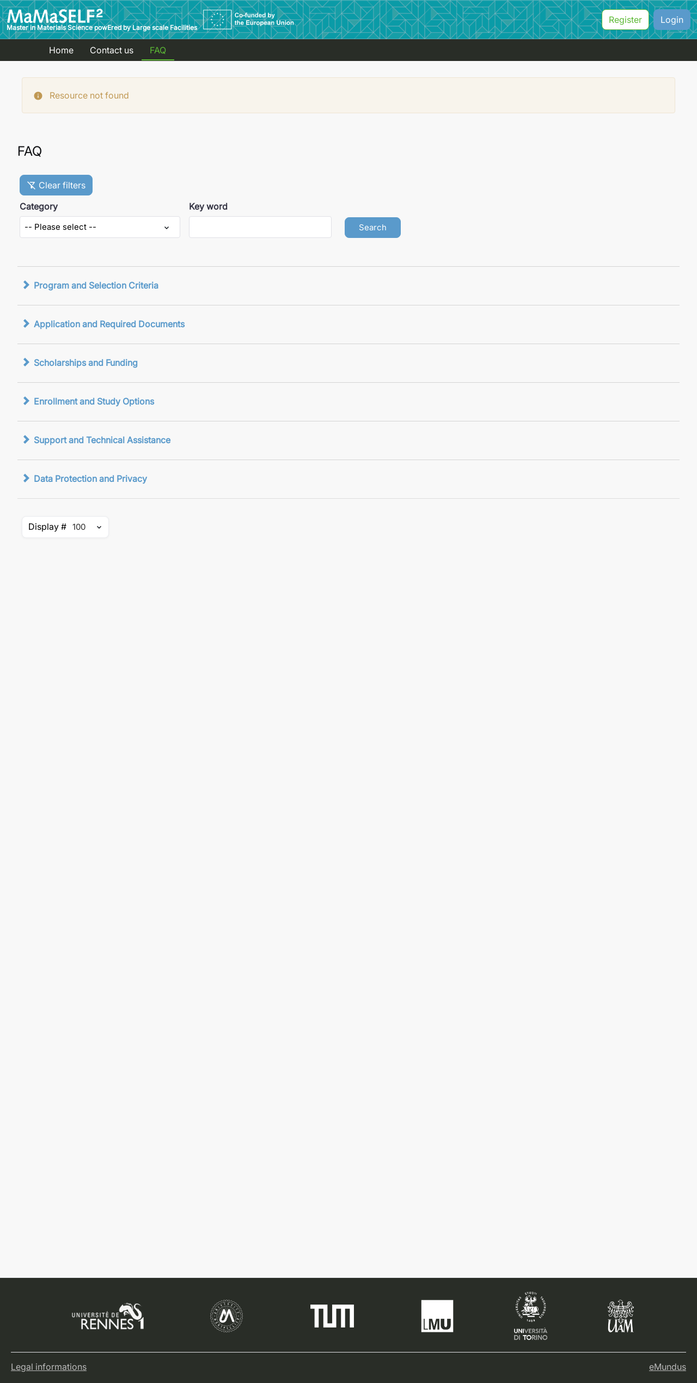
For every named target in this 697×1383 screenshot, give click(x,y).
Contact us (111, 50)
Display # (47, 526)
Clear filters (56, 185)
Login (672, 19)
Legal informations (49, 1366)
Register (625, 19)
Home (61, 50)
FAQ (158, 50)
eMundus (667, 1366)
